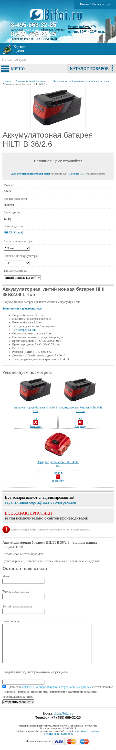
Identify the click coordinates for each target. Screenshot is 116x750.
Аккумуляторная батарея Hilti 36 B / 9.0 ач (80, 409)
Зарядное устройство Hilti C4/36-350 (58, 463)
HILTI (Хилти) (13, 232)
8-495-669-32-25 (33, 24)
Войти (84, 4)
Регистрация (101, 4)
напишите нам (76, 173)
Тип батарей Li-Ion (24, 329)
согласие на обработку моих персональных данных (56, 687)
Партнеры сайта (51, 733)
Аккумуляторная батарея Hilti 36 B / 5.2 (35, 409)
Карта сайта (67, 733)
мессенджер (30, 29)
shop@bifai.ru (63, 713)
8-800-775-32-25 (33, 34)
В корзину (36, 424)
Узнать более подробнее (87, 731)
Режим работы (81, 27)
